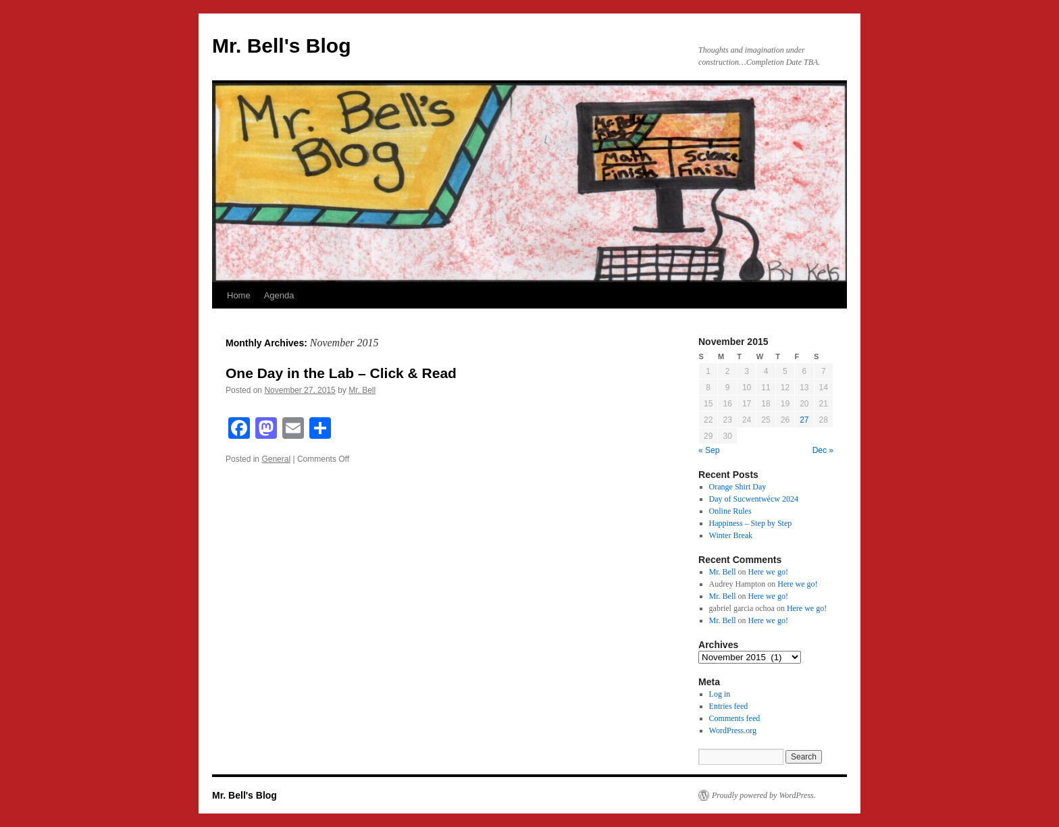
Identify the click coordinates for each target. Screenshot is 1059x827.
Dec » (822, 450)
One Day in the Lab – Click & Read (341, 373)
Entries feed (728, 706)
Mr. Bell (362, 390)
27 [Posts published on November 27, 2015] (804, 420)
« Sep (708, 450)
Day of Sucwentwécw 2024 (753, 499)
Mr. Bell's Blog (281, 45)
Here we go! (768, 572)
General (275, 459)
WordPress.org (732, 730)
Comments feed (734, 718)
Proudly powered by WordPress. (764, 795)
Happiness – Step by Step (750, 523)
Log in (720, 694)
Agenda (279, 295)
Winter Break (731, 535)
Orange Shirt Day (738, 486)
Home (239, 295)
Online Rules (730, 511)
